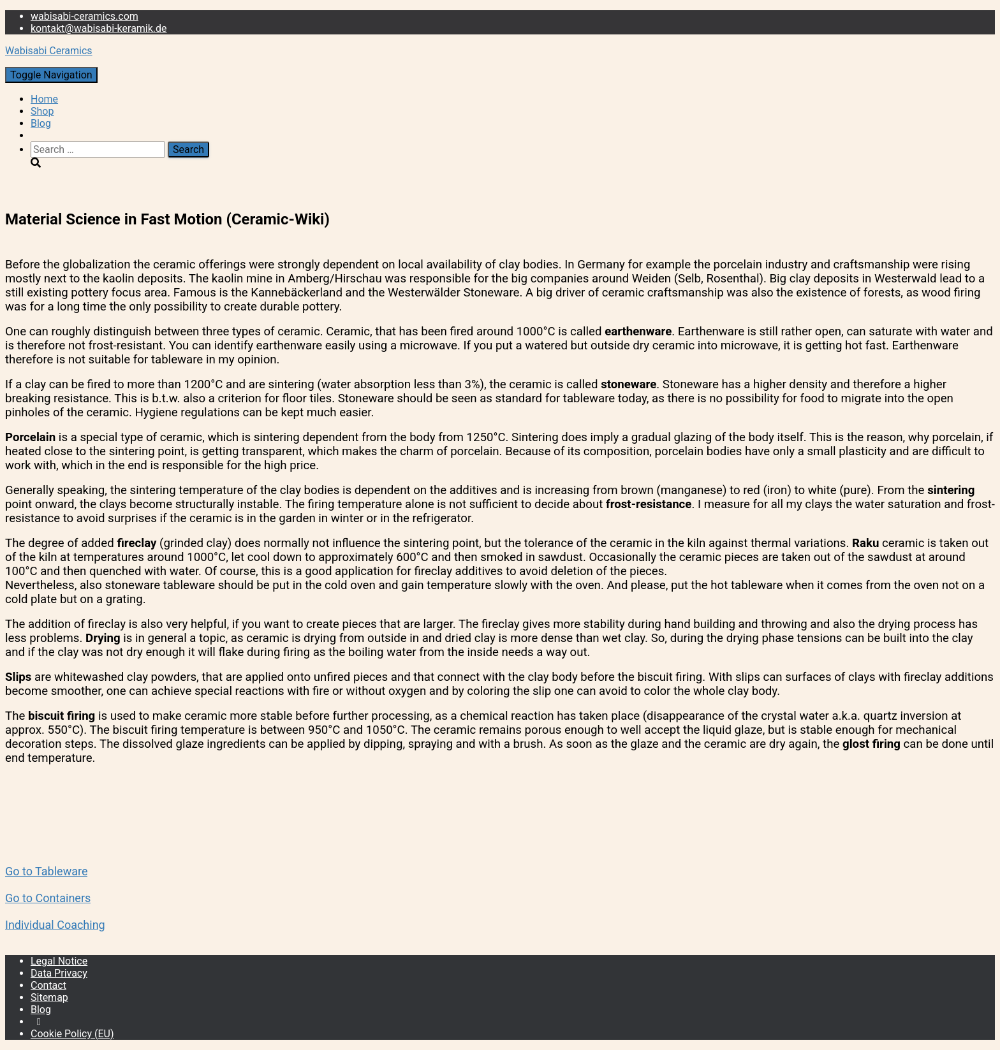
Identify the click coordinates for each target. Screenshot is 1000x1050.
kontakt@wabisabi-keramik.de (99, 28)
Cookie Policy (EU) (72, 1034)
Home (44, 99)
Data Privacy (59, 973)
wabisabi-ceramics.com (84, 16)
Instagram (39, 1025)
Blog (41, 123)
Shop (42, 111)
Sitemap (49, 997)
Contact (48, 985)
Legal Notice (59, 961)
